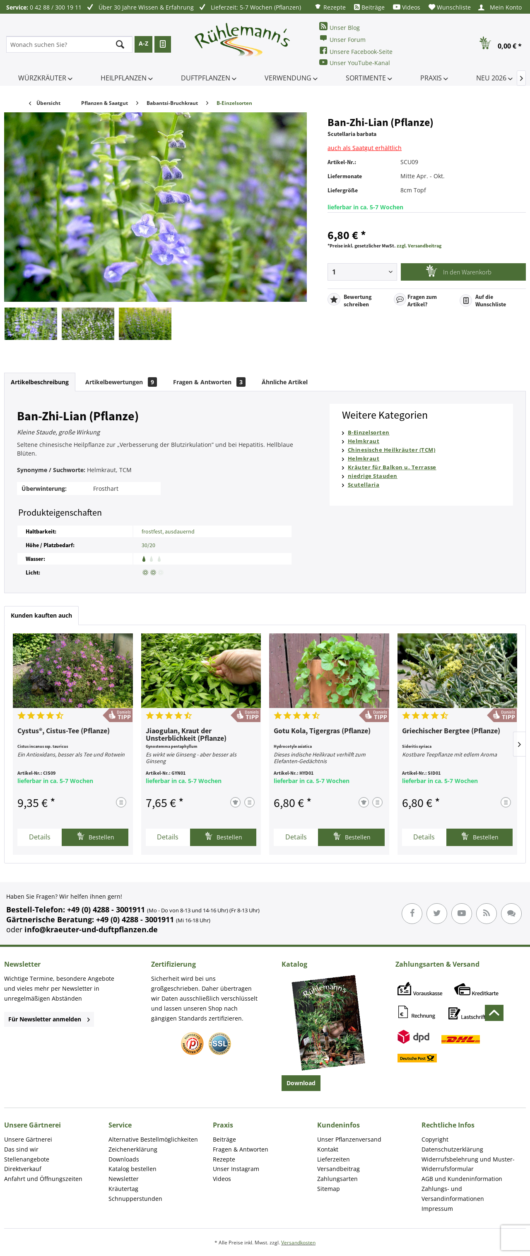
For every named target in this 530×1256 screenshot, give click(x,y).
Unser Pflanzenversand (349, 1139)
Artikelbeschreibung (40, 382)
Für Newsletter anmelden (49, 1019)
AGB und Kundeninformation (462, 1179)
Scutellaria (364, 484)
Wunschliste (450, 7)
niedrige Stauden (373, 476)
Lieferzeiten (333, 1159)
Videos (406, 7)
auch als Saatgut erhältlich (365, 148)
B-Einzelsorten (369, 432)
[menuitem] (330, 7)
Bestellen (95, 836)
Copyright (435, 1139)
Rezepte (330, 6)
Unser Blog (339, 27)
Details (40, 836)
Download (301, 1083)
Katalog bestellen (132, 1169)
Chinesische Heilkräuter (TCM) (392, 449)
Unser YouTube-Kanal (354, 62)
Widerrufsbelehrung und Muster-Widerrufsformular (468, 1164)
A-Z (143, 43)
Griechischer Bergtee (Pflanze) (451, 731)
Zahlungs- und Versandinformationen (453, 1194)
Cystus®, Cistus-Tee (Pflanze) (63, 731)
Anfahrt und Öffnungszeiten (43, 1179)
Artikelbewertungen (121, 382)
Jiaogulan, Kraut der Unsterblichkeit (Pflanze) (186, 735)
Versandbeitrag (338, 1169)
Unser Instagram (236, 1169)
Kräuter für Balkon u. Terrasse (392, 467)
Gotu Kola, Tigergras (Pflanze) (322, 731)
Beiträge (369, 7)
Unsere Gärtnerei (28, 1139)
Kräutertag (123, 1189)
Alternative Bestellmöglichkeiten (153, 1139)
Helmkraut (364, 441)
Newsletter (123, 1179)
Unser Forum (342, 39)
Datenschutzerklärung (452, 1149)
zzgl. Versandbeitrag (419, 245)
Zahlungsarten (337, 1179)
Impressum (437, 1208)
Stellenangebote (26, 1159)
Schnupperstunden (135, 1199)
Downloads (123, 1159)
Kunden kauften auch (41, 615)
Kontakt (327, 1149)
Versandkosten (298, 1242)
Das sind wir (21, 1149)
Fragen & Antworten (209, 382)
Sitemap (328, 1189)
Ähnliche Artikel (285, 382)
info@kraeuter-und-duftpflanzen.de (91, 929)
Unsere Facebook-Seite (356, 51)
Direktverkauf (22, 1169)
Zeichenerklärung (132, 1149)
